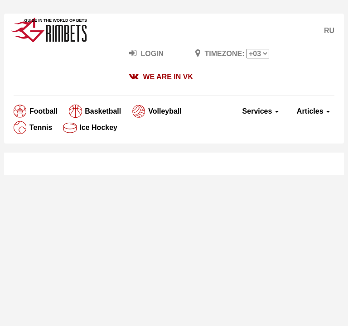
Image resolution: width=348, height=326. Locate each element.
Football (43, 111)
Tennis (40, 127)
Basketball (103, 111)
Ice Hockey (98, 127)
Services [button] (260, 111)
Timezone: (232, 53)
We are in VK (161, 76)
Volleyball (165, 111)
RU (329, 30)
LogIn (146, 53)
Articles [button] (313, 111)
